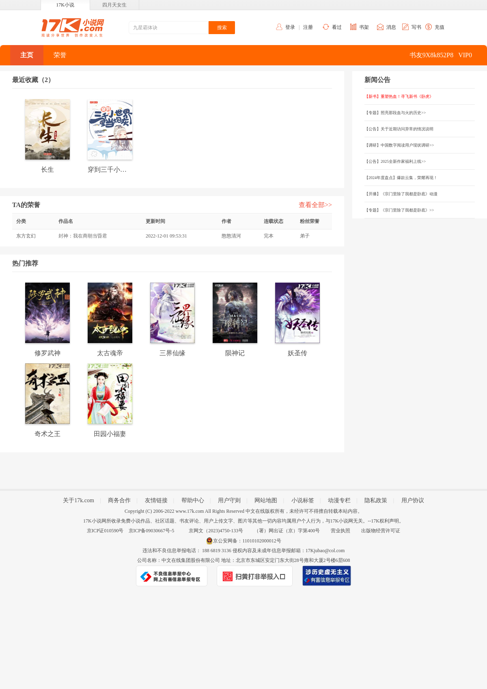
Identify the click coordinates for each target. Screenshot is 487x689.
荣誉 (60, 55)
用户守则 (229, 500)
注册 (308, 27)
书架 (364, 27)
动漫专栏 (339, 500)
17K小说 (65, 5)
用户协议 (412, 500)
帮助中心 (192, 500)
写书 (416, 27)
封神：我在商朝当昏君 (82, 236)
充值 (439, 27)
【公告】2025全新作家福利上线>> (395, 161)
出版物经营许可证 (380, 530)
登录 (290, 27)
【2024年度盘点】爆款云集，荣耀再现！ (400, 177)
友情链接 (156, 500)
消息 (391, 27)
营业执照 (340, 530)
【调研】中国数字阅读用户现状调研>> (399, 145)
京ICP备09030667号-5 (152, 530)
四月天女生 (114, 5)
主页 (26, 55)
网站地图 (265, 500)
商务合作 (119, 500)
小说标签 (302, 500)
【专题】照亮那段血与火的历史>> (395, 112)
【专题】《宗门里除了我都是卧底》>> (399, 210)
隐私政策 (375, 500)
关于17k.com (78, 500)
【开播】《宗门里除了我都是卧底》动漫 (400, 194)
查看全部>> (315, 204)
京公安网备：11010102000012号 (247, 541)
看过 (337, 27)
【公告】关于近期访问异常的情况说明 (398, 129)
